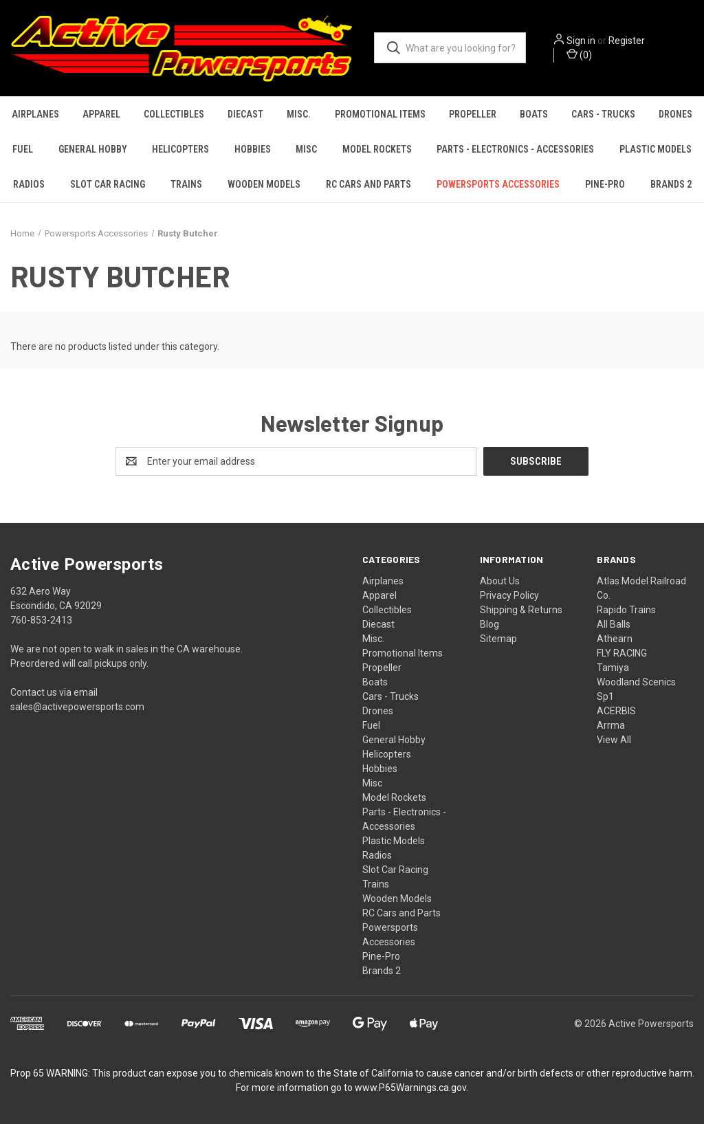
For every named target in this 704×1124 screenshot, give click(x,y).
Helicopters (180, 149)
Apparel (101, 114)
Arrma (611, 725)
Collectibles (174, 114)
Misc (306, 149)
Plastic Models (655, 149)
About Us (500, 580)
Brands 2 (671, 184)
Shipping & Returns (521, 609)
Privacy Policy (509, 595)
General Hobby (92, 149)
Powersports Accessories (498, 184)
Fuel (22, 149)
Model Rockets (377, 149)
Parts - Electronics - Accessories (515, 149)
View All (614, 739)
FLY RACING (622, 653)
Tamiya (613, 667)
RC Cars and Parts (368, 184)
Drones (675, 114)
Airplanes (35, 114)
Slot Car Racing (107, 184)
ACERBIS (616, 710)
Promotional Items (380, 114)
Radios (29, 184)
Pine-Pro (605, 184)
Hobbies (252, 149)
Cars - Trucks (603, 114)
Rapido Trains (626, 609)
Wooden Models (264, 184)
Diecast (245, 114)
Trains (186, 184)
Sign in (580, 40)
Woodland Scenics (636, 681)
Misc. (299, 114)
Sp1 (605, 696)
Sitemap (498, 638)
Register (626, 40)
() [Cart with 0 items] (579, 54)
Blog (489, 624)
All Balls (613, 624)
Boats (534, 114)
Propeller (472, 114)
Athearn (614, 638)
